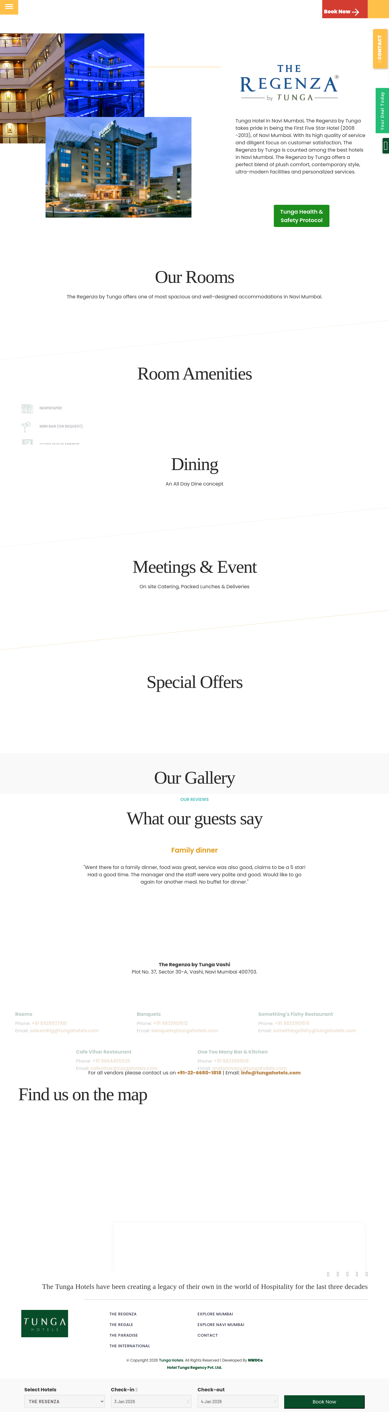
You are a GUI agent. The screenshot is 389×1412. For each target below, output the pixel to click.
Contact (208, 1335)
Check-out (211, 1389)
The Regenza (123, 1314)
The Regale (121, 1325)
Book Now (337, 11)
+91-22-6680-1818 (199, 1072)
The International (129, 1346)
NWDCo (255, 1360)
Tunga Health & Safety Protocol (301, 216)
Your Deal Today (382, 110)
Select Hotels (40, 1389)
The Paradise (123, 1335)
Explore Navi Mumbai (221, 1325)
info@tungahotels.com (271, 1072)
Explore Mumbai (215, 1314)
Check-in (122, 1389)
